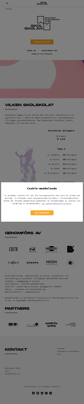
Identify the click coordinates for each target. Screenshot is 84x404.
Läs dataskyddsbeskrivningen (56, 203)
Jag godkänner (42, 213)
